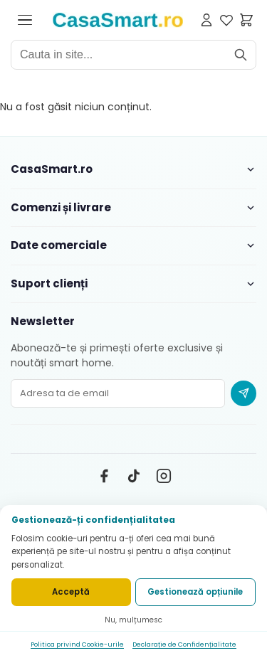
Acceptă (71, 592)
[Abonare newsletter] (243, 393)
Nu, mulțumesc (133, 620)
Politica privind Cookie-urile (77, 644)
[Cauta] (240, 55)
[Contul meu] (206, 20)
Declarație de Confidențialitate (184, 644)
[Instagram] (164, 476)
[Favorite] (226, 20)
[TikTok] (134, 476)
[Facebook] (104, 476)
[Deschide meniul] (25, 20)
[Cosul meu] (246, 20)
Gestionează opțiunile (195, 592)
